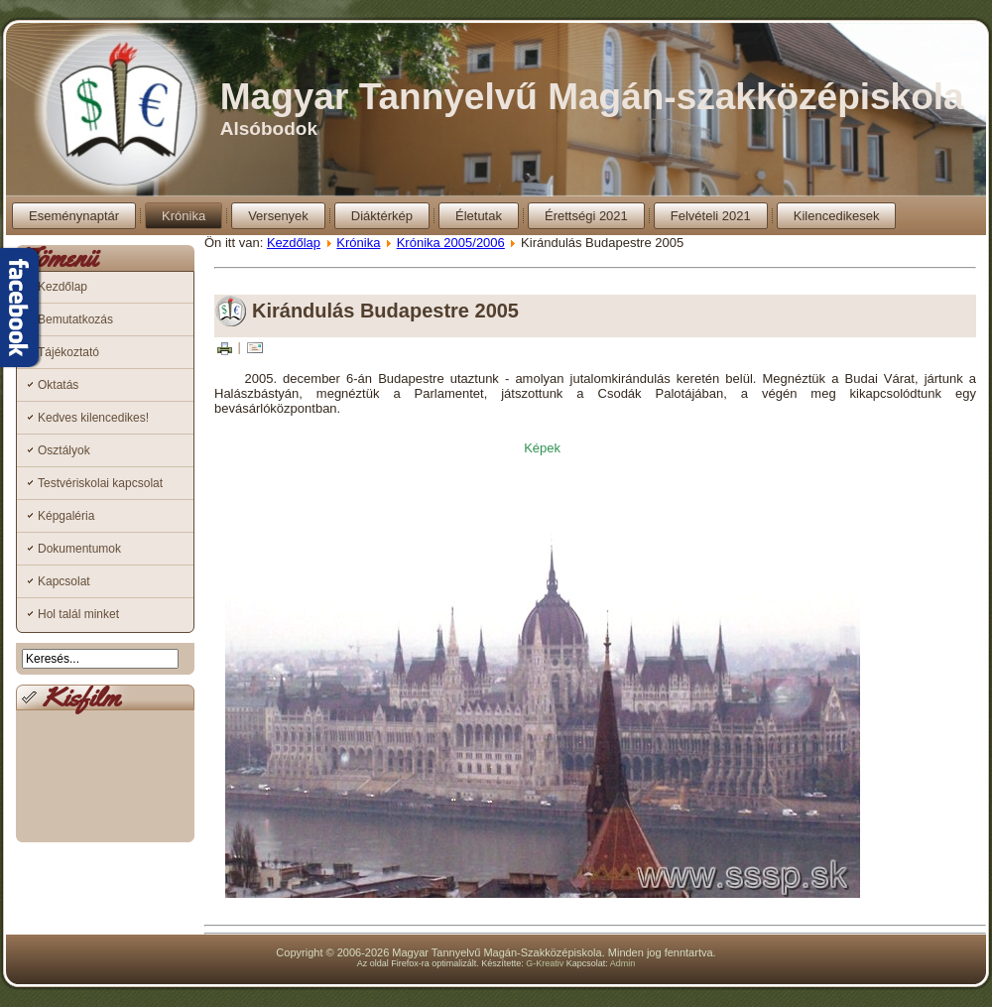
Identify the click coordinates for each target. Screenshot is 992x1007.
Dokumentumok (79, 549)
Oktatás (58, 385)
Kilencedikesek (837, 215)
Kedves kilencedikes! (93, 418)
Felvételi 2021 (711, 215)
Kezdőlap (62, 287)
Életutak (478, 215)
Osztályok (64, 450)
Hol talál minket (78, 614)
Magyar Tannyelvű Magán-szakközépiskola (592, 96)
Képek (542, 448)
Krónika (183, 215)
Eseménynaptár (74, 215)
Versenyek (278, 215)
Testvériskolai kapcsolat (100, 483)
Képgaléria (66, 516)
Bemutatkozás (75, 319)
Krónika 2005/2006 (451, 242)
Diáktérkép (382, 215)
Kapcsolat (64, 581)
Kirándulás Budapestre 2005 (385, 310)
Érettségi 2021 (586, 215)
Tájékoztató (68, 352)
